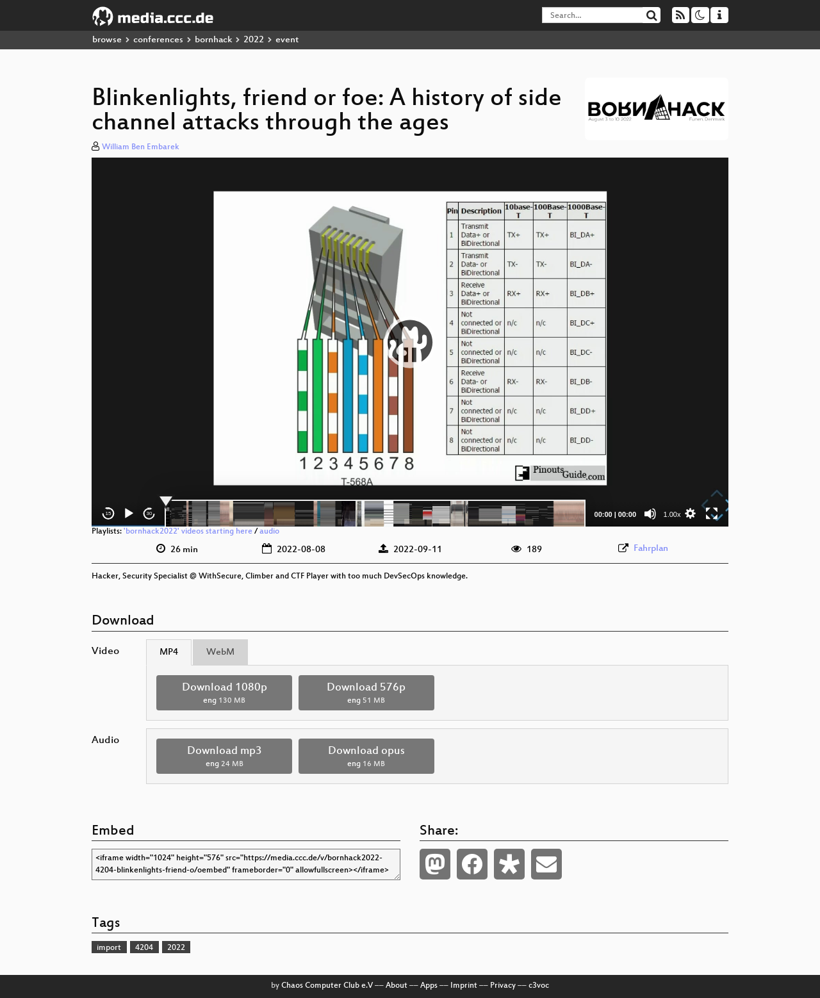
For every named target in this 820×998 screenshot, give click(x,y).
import (109, 948)
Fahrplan (651, 548)
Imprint (463, 985)
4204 (144, 948)
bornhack (213, 40)
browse (107, 40)
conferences (158, 40)
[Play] (128, 513)
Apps (429, 985)
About (396, 985)
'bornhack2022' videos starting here (188, 531)
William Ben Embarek (140, 147)
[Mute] (650, 513)
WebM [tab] (220, 652)
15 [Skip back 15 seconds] (108, 513)
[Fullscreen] (711, 513)
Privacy (503, 985)
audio (269, 531)
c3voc (539, 985)
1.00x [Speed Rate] (672, 514)
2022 (253, 40)
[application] (410, 342)
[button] (410, 342)
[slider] (375, 514)
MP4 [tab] (169, 652)
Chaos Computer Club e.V (327, 985)
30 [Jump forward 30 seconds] (149, 513)
